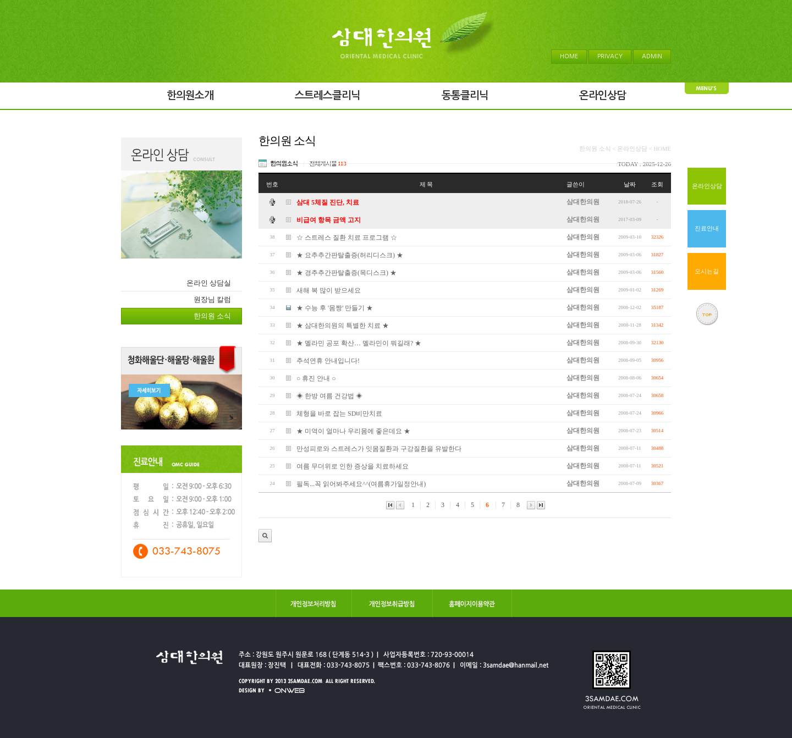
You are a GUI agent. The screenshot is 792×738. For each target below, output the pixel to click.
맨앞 (390, 505)
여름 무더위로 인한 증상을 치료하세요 (352, 466)
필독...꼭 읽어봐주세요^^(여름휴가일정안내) (361, 484)
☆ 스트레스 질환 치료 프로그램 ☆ (346, 237)
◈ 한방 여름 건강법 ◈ (329, 396)
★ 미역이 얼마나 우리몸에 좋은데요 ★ (353, 431)
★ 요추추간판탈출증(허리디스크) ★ (349, 255)
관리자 (265, 535)
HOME (569, 56)
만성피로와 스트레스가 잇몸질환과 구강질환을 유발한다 (378, 449)
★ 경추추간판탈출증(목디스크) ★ (346, 273)
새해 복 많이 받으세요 (328, 290)
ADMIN (652, 56)
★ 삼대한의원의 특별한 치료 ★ (342, 325)
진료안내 (707, 228)
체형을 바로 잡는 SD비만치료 (339, 413)
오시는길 (707, 271)
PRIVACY (610, 56)
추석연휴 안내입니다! (328, 361)
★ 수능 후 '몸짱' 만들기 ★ (334, 308)
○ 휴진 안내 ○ (316, 378)
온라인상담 (707, 186)
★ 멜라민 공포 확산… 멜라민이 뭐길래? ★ (358, 343)
